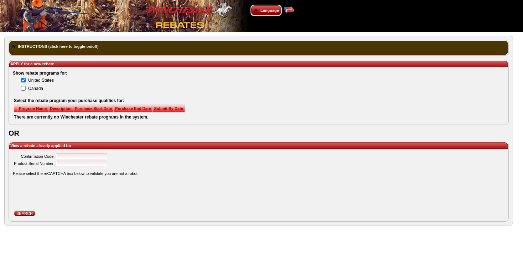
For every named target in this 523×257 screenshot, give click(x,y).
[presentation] (68, 191)
